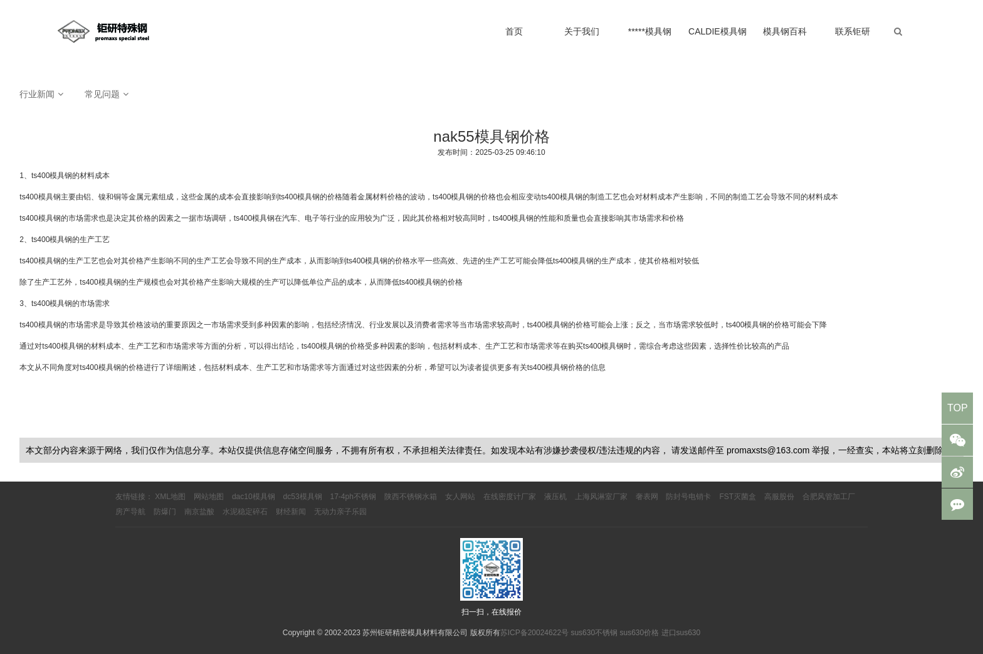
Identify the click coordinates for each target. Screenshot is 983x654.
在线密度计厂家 (509, 496)
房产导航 (130, 511)
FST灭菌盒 (737, 496)
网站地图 (209, 496)
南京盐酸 (199, 511)
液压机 (555, 496)
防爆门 (165, 511)
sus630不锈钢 (594, 632)
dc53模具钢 (302, 496)
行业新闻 (37, 94)
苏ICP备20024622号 (534, 632)
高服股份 (779, 496)
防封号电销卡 (688, 496)
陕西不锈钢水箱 (410, 496)
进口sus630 (681, 632)
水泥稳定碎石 (245, 511)
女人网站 (460, 496)
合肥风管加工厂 (828, 496)
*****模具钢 (649, 31)
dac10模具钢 (253, 496)
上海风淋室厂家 (601, 496)
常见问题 (102, 94)
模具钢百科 (785, 31)
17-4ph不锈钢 (353, 496)
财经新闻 (291, 511)
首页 (514, 31)
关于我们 (581, 31)
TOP (957, 408)
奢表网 (647, 496)
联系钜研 (852, 31)
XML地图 (170, 496)
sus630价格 (639, 632)
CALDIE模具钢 (717, 31)
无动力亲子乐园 (340, 511)
